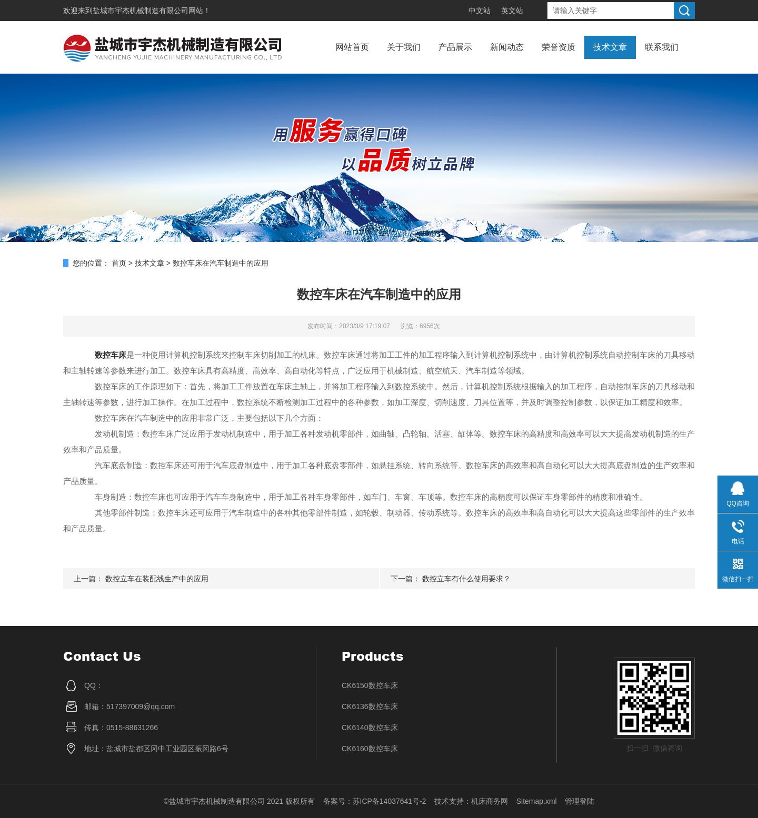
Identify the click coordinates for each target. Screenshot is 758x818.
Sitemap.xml (536, 801)
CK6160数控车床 (370, 748)
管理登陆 (579, 801)
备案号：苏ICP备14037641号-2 (374, 801)
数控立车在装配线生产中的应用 (156, 578)
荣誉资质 (558, 47)
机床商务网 (489, 801)
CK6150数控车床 (370, 685)
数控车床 (110, 354)
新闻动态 (507, 47)
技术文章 (610, 47)
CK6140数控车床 (370, 727)
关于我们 (404, 47)
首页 (119, 263)
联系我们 (662, 47)
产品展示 (455, 47)
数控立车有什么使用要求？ (466, 578)
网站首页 (352, 47)
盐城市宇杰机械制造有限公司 (140, 10)
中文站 (479, 10)
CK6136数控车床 (370, 706)
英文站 (512, 10)
